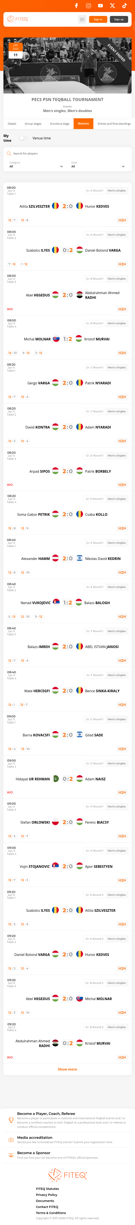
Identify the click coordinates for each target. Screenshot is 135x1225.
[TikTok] (124, 6)
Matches (83, 123)
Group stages (33, 124)
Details (12, 124)
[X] (112, 6)
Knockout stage (59, 124)
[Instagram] (88, 6)
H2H (122, 220)
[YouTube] (100, 6)
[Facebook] (76, 6)
